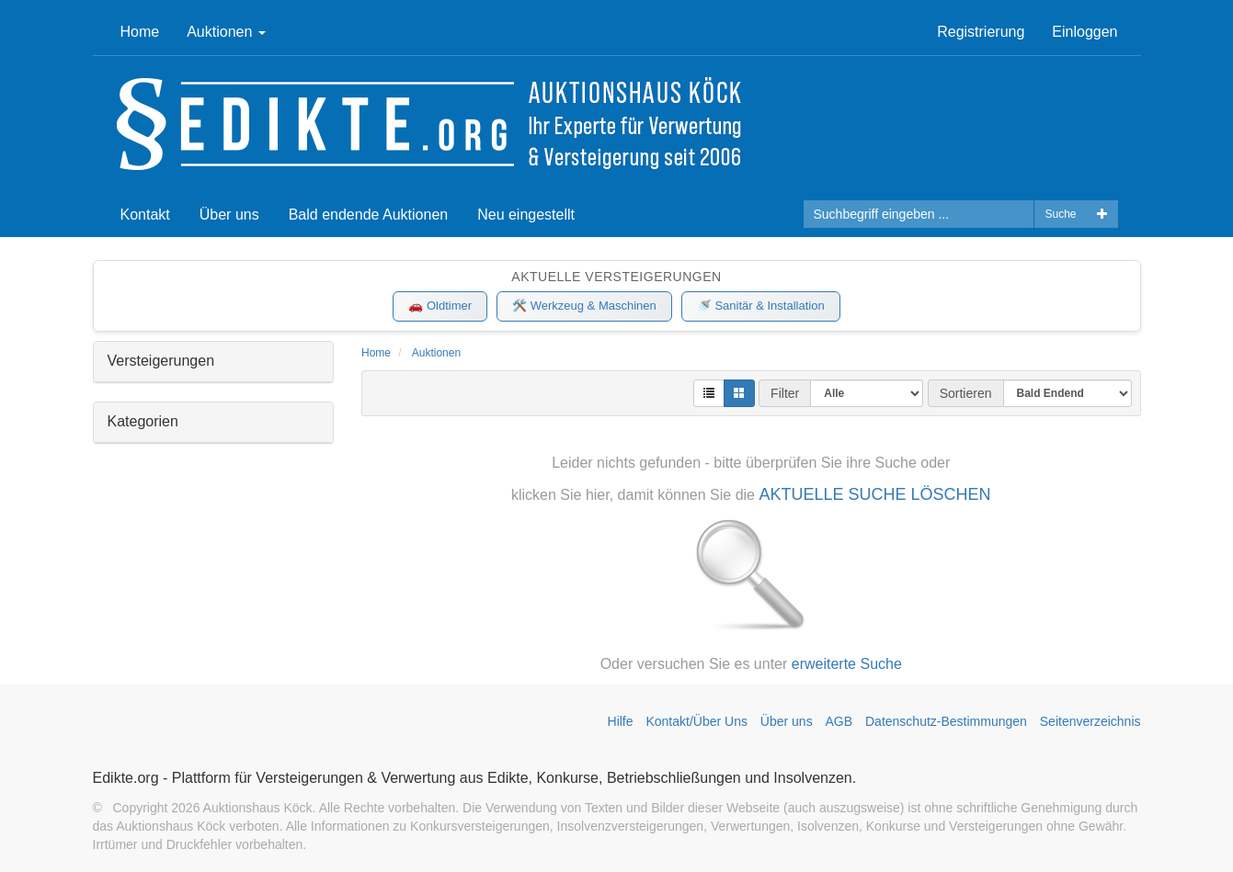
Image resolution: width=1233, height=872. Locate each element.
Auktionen (226, 32)
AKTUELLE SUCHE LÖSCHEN (874, 494)
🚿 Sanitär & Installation (761, 305)
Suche (1060, 214)
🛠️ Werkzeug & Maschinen (584, 305)
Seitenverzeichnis (1090, 721)
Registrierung (980, 32)
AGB (839, 721)
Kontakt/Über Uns (696, 721)
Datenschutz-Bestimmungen (946, 721)
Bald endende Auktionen (368, 214)
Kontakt (145, 214)
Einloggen (1084, 32)
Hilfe (621, 721)
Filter (785, 393)
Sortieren (966, 393)
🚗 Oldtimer (440, 305)
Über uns (229, 214)
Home (140, 32)
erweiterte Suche (847, 664)
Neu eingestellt (526, 214)
